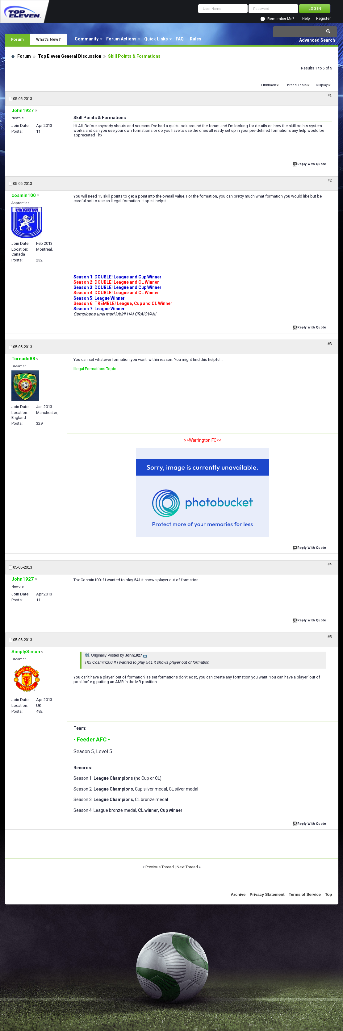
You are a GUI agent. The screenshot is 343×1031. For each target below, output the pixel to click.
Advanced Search (317, 40)
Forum (17, 39)
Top (328, 894)
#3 (330, 344)
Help (306, 18)
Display (322, 85)
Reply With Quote (310, 163)
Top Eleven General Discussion (69, 56)
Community (86, 38)
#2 (330, 180)
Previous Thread (159, 867)
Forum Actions (121, 38)
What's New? (48, 39)
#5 (330, 637)
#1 (330, 96)
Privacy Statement (267, 894)
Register (323, 18)
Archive (238, 894)
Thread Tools (296, 85)
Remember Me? (280, 19)
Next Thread (187, 867)
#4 (330, 564)
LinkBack (268, 85)
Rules (195, 38)
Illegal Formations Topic (94, 368)
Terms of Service (305, 894)
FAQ (180, 38)
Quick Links (156, 38)
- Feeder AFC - (91, 739)
